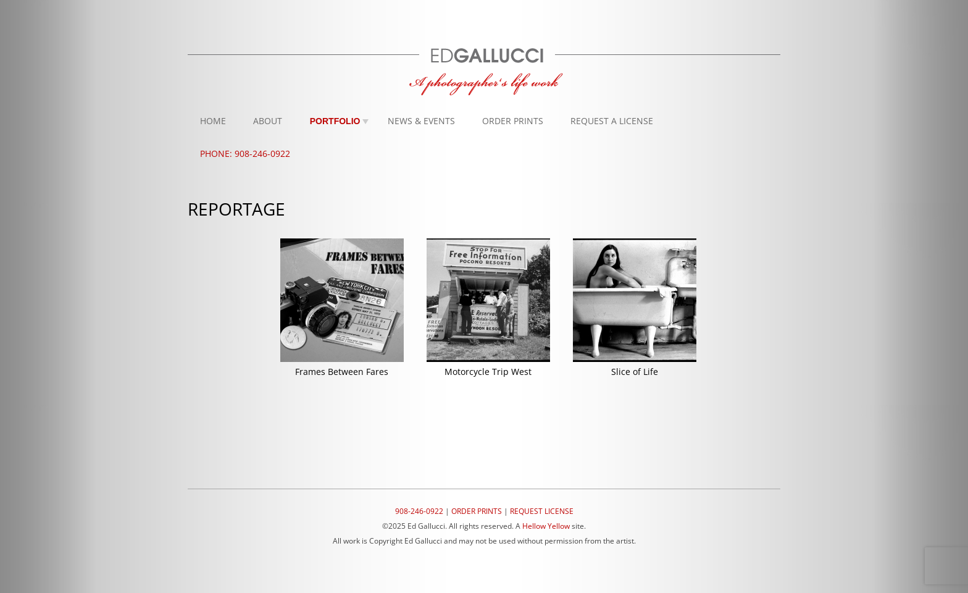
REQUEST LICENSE (542, 511)
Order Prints (512, 121)
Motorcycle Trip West (488, 371)
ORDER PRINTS (476, 511)
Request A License (611, 121)
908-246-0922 (419, 511)
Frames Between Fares (341, 371)
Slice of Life (634, 371)
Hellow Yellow (546, 526)
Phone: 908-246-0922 (245, 153)
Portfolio (335, 121)
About (267, 121)
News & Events (421, 121)
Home (213, 121)
